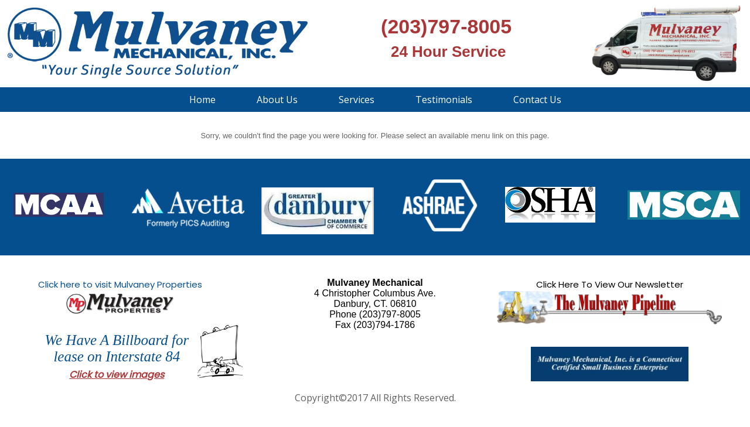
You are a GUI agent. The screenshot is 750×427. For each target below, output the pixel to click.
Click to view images (116, 374)
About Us (277, 99)
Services (356, 99)
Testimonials (443, 99)
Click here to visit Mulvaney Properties (120, 284)
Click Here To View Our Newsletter (609, 284)
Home (202, 99)
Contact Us (537, 99)
